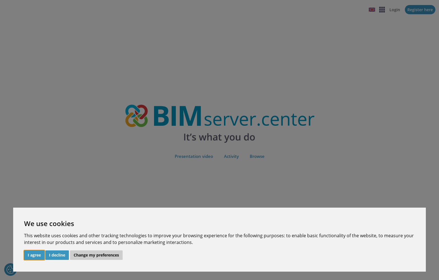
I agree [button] (34, 255)
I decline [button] (57, 255)
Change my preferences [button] (96, 255)
